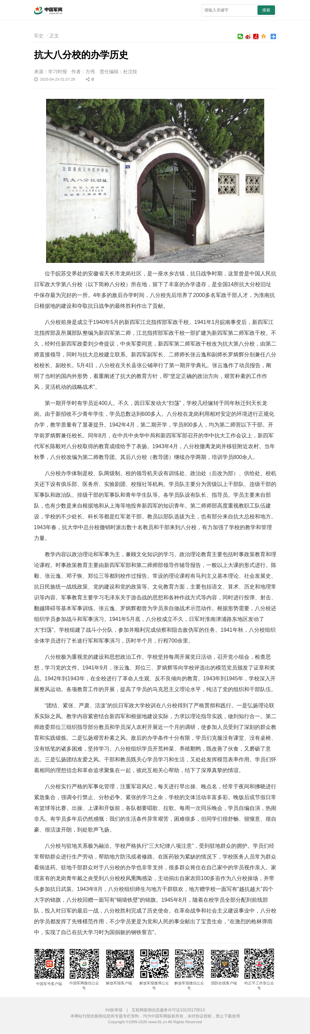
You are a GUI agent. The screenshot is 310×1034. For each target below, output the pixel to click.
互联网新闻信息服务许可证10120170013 (168, 1010)
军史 (38, 35)
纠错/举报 (114, 1010)
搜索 (266, 10)
